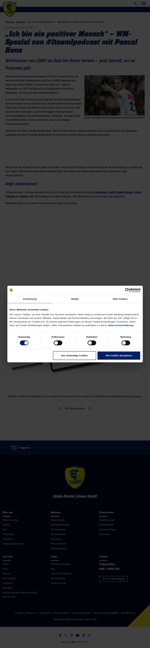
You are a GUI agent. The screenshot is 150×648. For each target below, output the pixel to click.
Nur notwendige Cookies (74, 355)
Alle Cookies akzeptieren (119, 355)
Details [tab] (75, 299)
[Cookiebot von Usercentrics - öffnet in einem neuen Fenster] (127, 290)
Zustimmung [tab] (30, 299)
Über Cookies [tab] (120, 299)
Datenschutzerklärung (121, 325)
